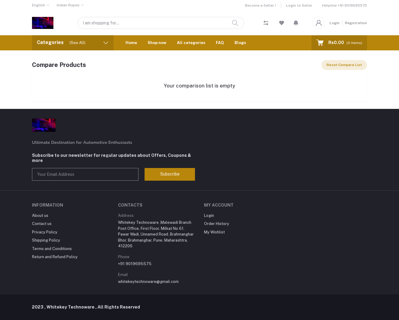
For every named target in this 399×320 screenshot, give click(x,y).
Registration (356, 23)
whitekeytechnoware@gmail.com (148, 281)
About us (40, 215)
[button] (296, 23)
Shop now (157, 42)
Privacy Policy (44, 232)
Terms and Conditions (52, 248)
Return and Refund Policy (55, 257)
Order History (216, 223)
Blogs (240, 42)
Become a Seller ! (260, 5)
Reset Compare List (344, 65)
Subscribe (170, 174)
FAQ (220, 42)
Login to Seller (299, 5)
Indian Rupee (68, 5)
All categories (191, 42)
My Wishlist (214, 232)
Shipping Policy (46, 240)
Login (335, 23)
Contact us (42, 223)
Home (131, 42)
